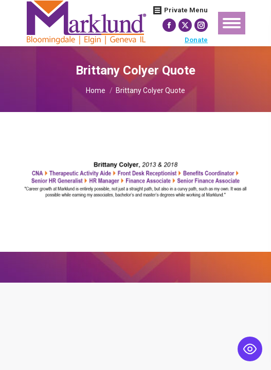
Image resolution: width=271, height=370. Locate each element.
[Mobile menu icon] (231, 23)
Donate (196, 40)
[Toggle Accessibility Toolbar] (250, 349)
